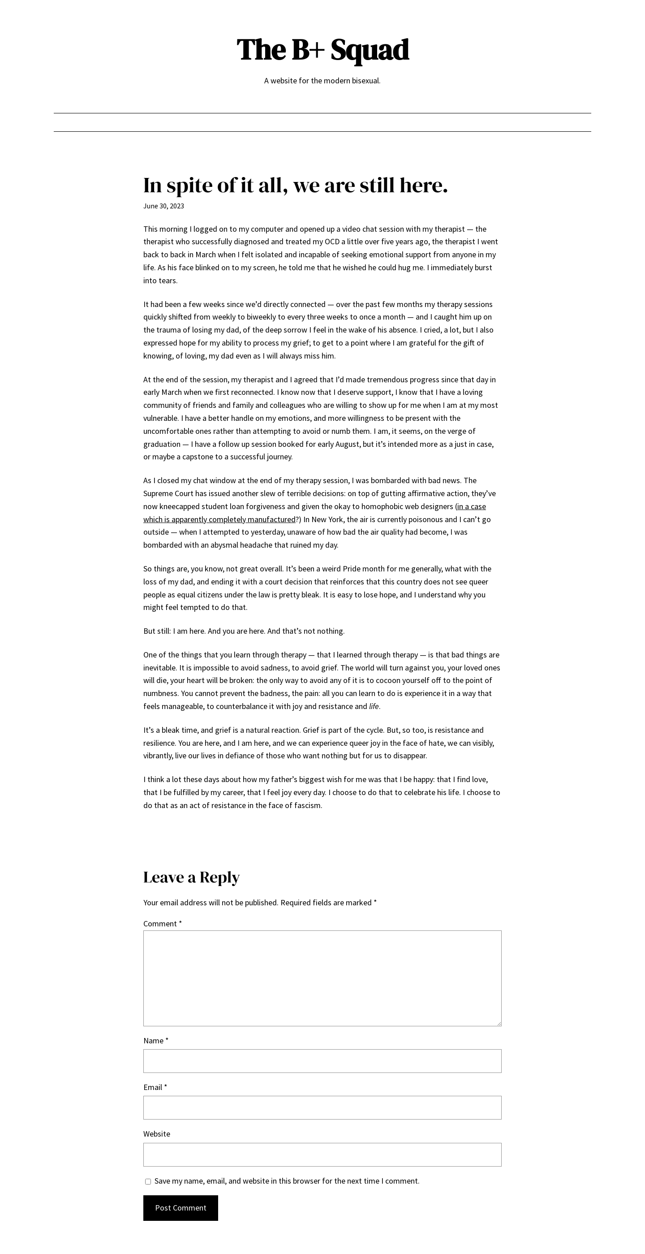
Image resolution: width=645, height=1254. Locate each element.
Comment (162, 923)
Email (155, 1087)
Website (156, 1134)
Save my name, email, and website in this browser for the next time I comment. (287, 1181)
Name (156, 1040)
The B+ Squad (322, 49)
